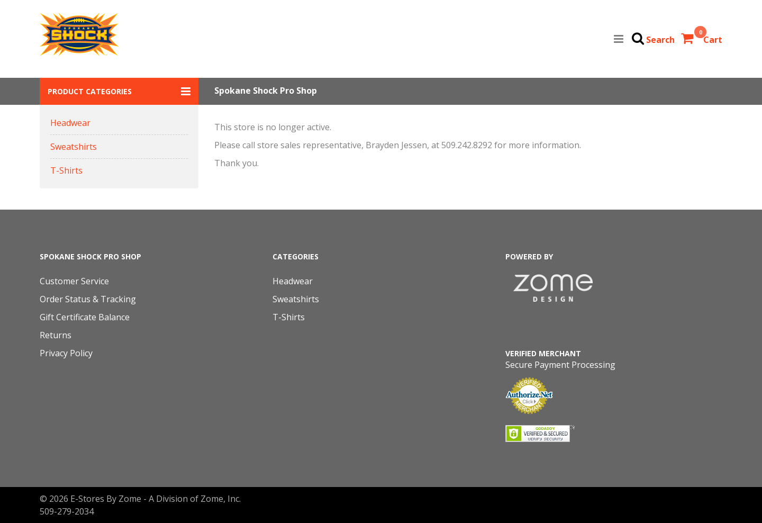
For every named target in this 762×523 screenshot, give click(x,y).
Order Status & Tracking (88, 299)
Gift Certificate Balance (85, 317)
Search (660, 40)
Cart (712, 40)
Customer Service (74, 281)
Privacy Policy (66, 353)
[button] (119, 91)
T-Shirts (66, 170)
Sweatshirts (73, 146)
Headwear (70, 123)
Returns (55, 335)
